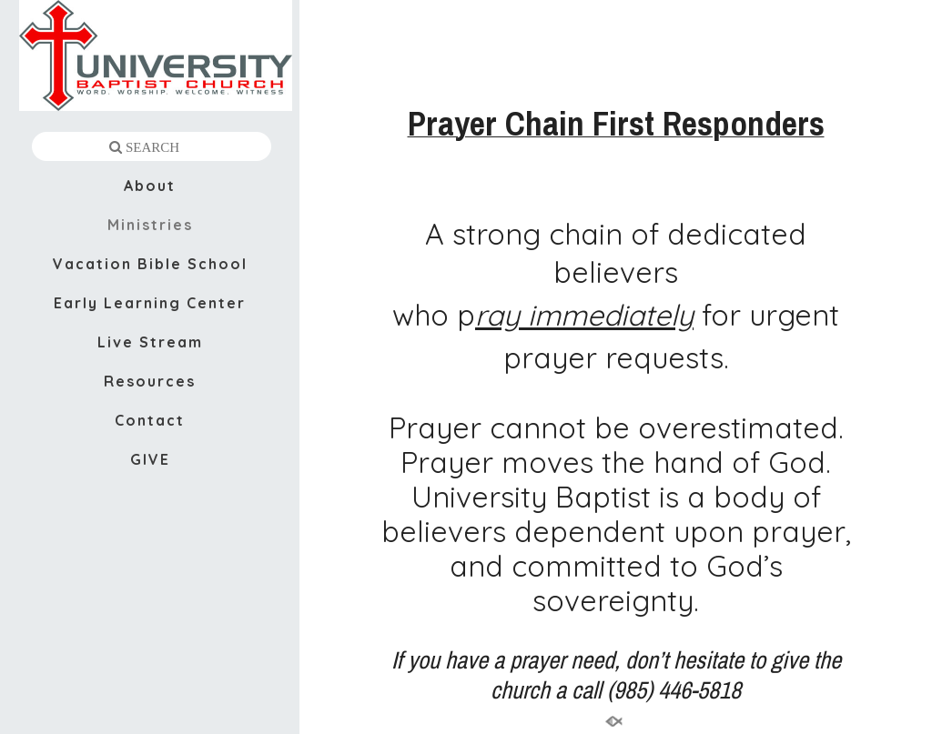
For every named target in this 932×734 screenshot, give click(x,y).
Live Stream (150, 342)
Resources (150, 381)
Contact (150, 420)
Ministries (150, 225)
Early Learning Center (150, 303)
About (150, 185)
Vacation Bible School (150, 264)
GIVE (150, 459)
